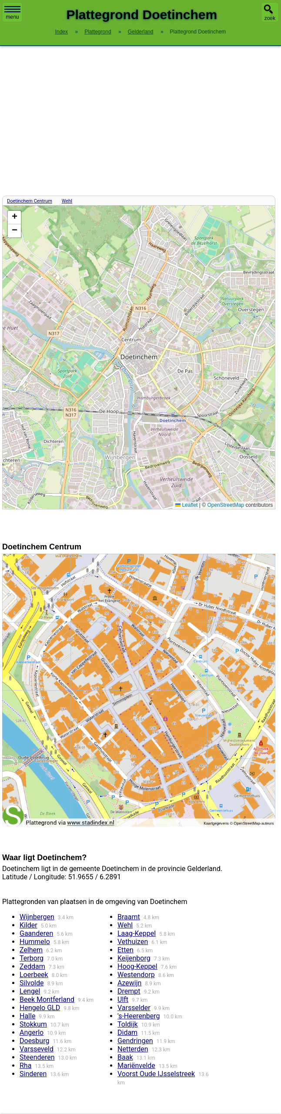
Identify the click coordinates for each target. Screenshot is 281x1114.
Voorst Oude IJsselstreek (156, 1074)
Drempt (128, 991)
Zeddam (32, 966)
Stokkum (33, 1024)
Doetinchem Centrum (29, 201)
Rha (25, 1065)
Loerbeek (34, 975)
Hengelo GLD (40, 1008)
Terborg (31, 958)
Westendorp (136, 975)
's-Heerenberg (138, 1016)
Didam (127, 1032)
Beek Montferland (47, 999)
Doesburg (34, 1041)
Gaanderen (36, 933)
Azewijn (129, 983)
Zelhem (31, 950)
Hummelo (35, 942)
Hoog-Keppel (137, 966)
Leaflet (186, 505)
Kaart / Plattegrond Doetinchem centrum (138, 357)
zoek (269, 18)
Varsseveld (37, 1049)
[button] (14, 217)
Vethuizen (132, 942)
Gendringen (135, 1041)
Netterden (132, 1049)
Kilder (28, 925)
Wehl (67, 201)
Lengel (30, 991)
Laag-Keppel (136, 933)
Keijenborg (134, 958)
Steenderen (37, 1057)
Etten (125, 950)
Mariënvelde (136, 1065)
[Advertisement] (140, 121)
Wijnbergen (37, 917)
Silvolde (31, 983)
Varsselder (134, 1008)
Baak (125, 1057)
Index (61, 32)
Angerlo (31, 1032)
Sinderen (33, 1074)
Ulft (122, 999)
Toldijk (127, 1024)
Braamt (128, 917)
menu (12, 13)
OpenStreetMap (225, 505)
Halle (27, 1016)
